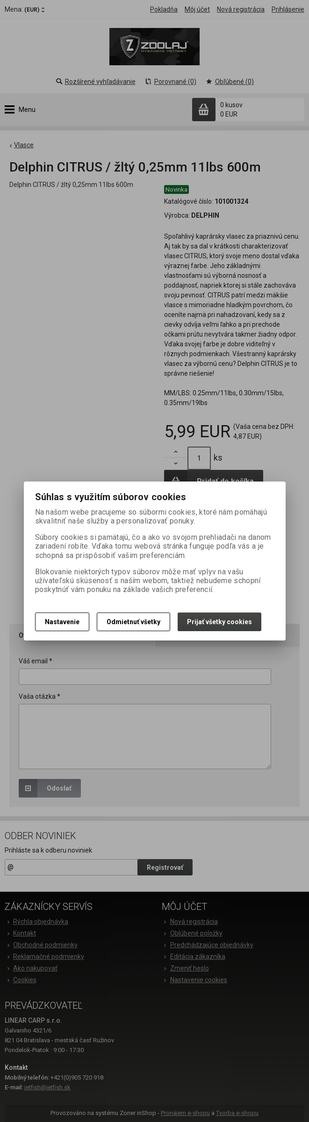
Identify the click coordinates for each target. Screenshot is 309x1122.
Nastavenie (62, 622)
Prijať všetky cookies (219, 622)
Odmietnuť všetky (133, 622)
